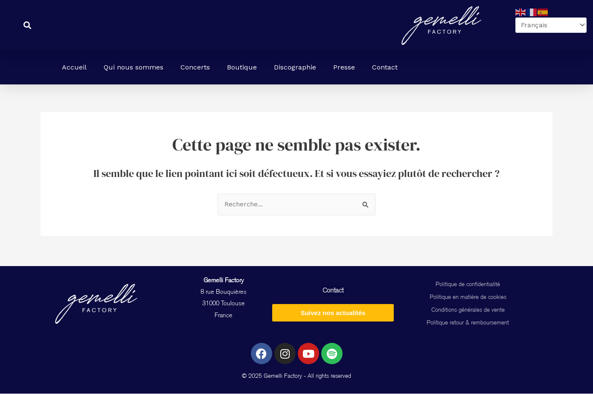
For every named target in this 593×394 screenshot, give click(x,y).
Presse (344, 67)
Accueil (74, 67)
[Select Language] (549, 25)
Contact (385, 67)
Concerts (195, 67)
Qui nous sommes (133, 67)
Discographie (295, 67)
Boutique (242, 67)
